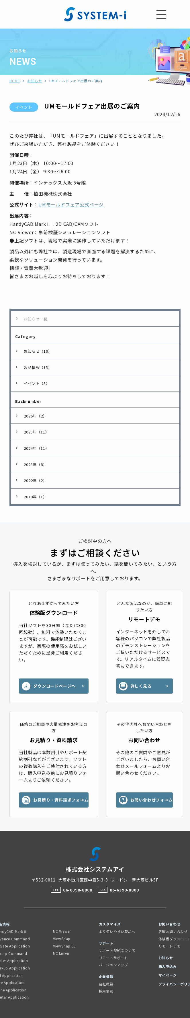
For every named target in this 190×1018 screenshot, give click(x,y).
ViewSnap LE (64, 945)
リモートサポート (113, 957)
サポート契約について (117, 950)
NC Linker (61, 953)
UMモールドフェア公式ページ (71, 204)
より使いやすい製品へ (117, 931)
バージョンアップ (113, 964)
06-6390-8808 (77, 890)
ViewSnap (61, 938)
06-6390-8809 (124, 890)
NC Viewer (62, 931)
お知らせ (34, 80)
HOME (14, 80)
